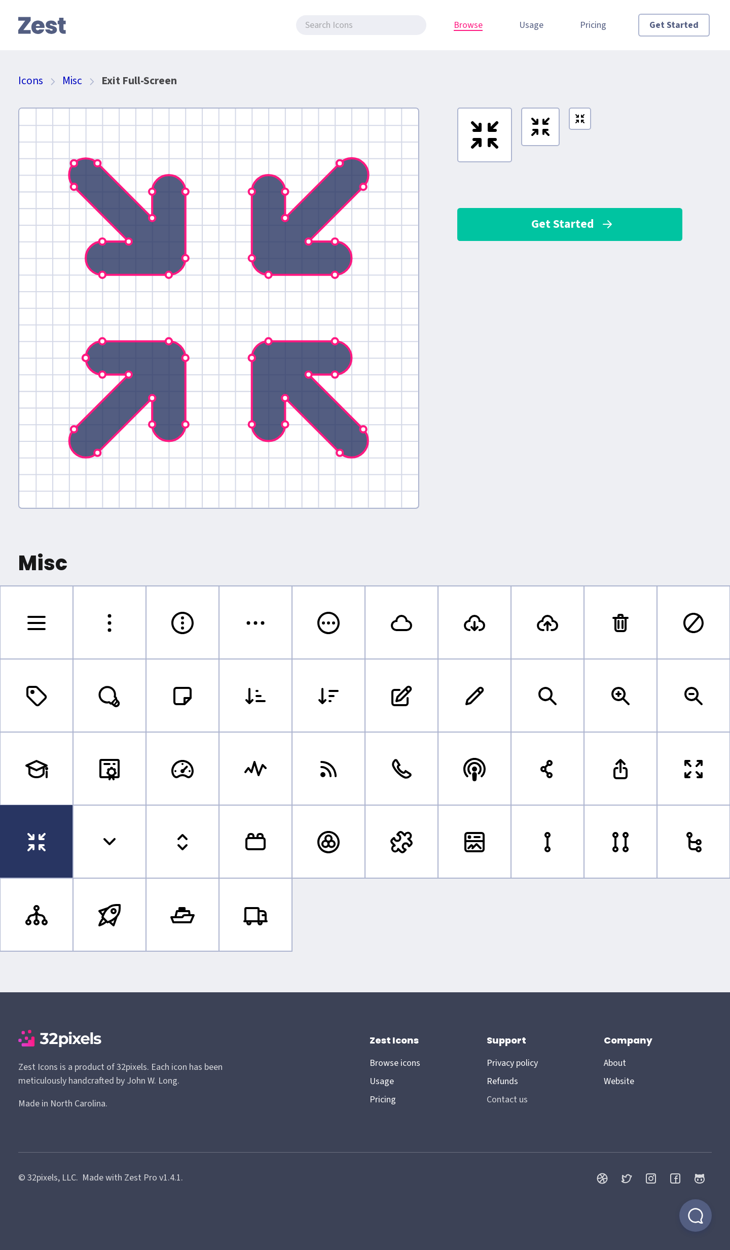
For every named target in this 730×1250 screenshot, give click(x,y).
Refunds (502, 1081)
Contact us (507, 1099)
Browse (468, 25)
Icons (30, 81)
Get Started (674, 25)
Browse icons (395, 1063)
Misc (72, 81)
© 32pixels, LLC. (48, 1177)
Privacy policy (512, 1063)
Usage (531, 25)
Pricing (593, 25)
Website (619, 1081)
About (615, 1063)
